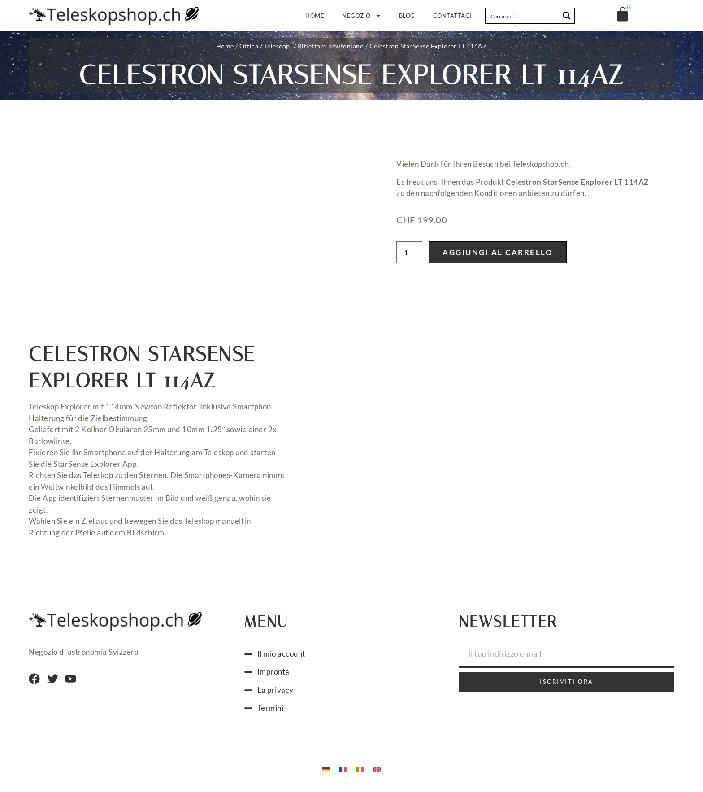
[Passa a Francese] (343, 768)
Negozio (366, 15)
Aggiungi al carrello (498, 252)
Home (325, 15)
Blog (407, 15)
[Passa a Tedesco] (325, 768)
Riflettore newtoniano (331, 46)
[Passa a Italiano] (360, 768)
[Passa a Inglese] (377, 768)
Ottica (248, 46)
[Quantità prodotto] (409, 252)
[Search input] (522, 16)
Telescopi (278, 46)
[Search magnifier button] (566, 15)
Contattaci (452, 15)
